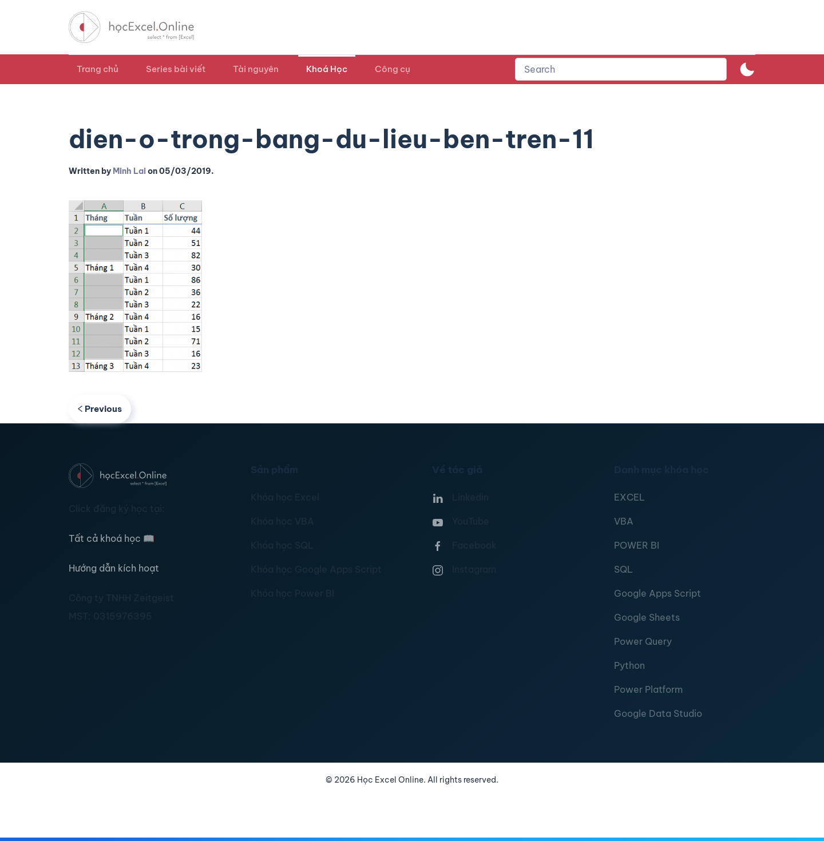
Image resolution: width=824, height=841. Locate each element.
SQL (623, 569)
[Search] (621, 69)
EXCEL (629, 497)
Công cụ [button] (392, 69)
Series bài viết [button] (175, 69)
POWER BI (636, 545)
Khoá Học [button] (326, 69)
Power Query (643, 641)
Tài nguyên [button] (256, 69)
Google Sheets (647, 617)
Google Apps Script (657, 593)
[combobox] (621, 69)
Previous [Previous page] (100, 408)
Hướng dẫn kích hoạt (114, 568)
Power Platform (648, 689)
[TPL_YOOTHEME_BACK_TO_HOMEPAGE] (142, 27)
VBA (623, 521)
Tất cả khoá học (111, 538)
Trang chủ (97, 69)
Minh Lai (129, 171)
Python (629, 665)
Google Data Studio (658, 713)
